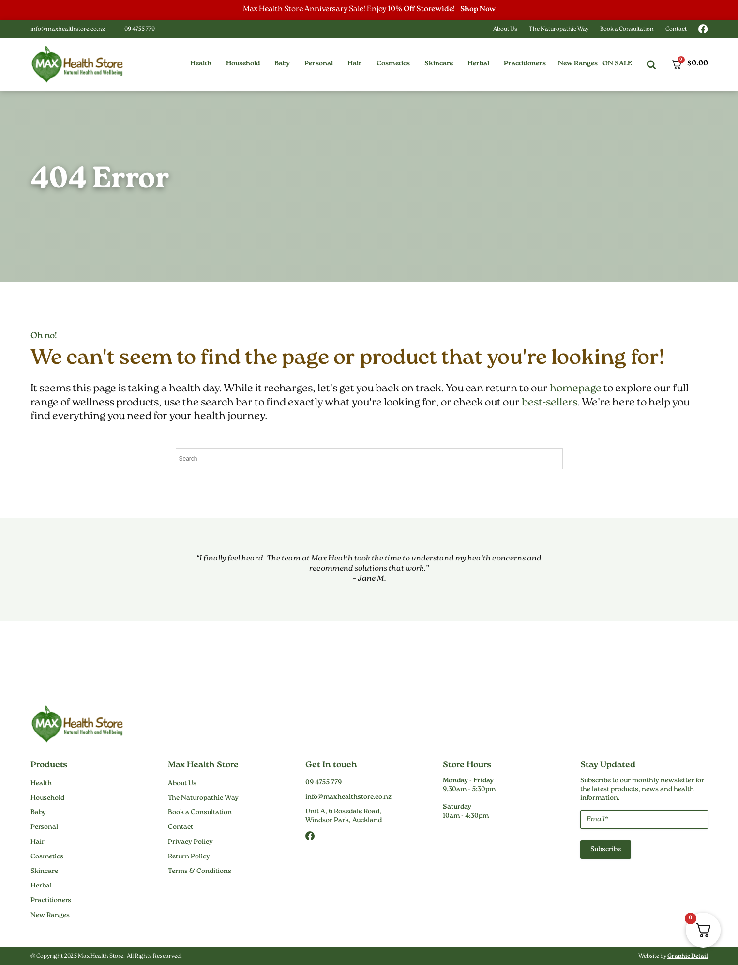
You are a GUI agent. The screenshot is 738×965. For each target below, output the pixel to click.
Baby (38, 813)
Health (41, 784)
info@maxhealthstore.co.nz (67, 29)
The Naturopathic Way (558, 29)
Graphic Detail (687, 956)
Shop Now (477, 9)
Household (47, 798)
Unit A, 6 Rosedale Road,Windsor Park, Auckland (343, 816)
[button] (201, 64)
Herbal (41, 886)
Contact (676, 29)
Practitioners (50, 900)
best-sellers (549, 402)
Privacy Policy (190, 842)
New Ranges (578, 64)
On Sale (617, 64)
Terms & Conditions (199, 871)
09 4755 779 (139, 29)
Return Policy (189, 857)
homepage (576, 388)
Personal (44, 827)
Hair (37, 842)
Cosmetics (46, 857)
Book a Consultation (627, 29)
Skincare (44, 871)
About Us (505, 29)
